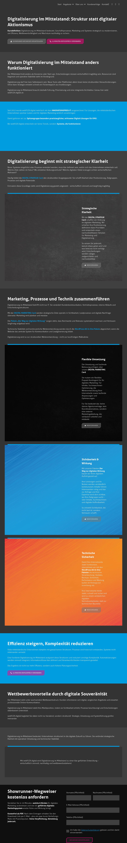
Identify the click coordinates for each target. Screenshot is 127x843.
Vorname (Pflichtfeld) (75, 792)
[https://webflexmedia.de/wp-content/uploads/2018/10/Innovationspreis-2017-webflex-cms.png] (111, 135)
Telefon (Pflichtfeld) (74, 817)
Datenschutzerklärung (90, 830)
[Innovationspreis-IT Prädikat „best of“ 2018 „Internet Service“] (31, 135)
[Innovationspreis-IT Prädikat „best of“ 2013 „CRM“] (47, 135)
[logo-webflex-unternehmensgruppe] (38, 4)
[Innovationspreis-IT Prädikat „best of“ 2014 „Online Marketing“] (63, 135)
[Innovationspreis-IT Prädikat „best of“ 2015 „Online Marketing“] (79, 135)
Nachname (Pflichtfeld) (102, 792)
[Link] (115, 4)
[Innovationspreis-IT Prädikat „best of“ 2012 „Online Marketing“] (15, 135)
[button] (73, 4)
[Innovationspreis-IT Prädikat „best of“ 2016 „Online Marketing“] (95, 135)
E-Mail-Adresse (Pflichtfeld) (77, 805)
